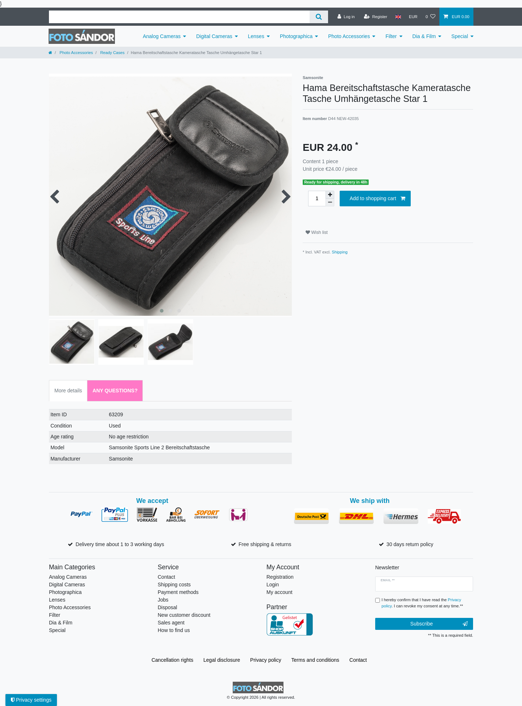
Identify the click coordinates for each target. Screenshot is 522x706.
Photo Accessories (349, 36)
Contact (166, 577)
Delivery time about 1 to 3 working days (120, 544)
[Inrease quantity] (330, 195)
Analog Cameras (162, 36)
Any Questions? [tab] (114, 390)
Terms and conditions (315, 660)
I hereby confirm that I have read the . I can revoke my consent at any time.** (422, 603)
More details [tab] (68, 390)
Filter (391, 36)
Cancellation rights (172, 660)
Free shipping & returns (265, 544)
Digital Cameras (214, 36)
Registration (280, 577)
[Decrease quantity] (330, 202)
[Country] (398, 17)
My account (279, 592)
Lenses (256, 36)
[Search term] (179, 17)
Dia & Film (424, 36)
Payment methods (178, 592)
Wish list (317, 232)
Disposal (167, 607)
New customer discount (184, 615)
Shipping (340, 252)
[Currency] (413, 17)
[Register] (376, 17)
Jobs (163, 600)
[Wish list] (430, 17)
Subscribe (439, 624)
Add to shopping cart (377, 198)
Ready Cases (111, 52)
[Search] (319, 17)
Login (272, 584)
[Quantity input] (317, 198)
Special (459, 36)
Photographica (296, 36)
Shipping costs (174, 584)
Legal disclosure (221, 660)
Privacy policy (265, 660)
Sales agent (171, 623)
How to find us (174, 630)
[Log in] (346, 17)
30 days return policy (409, 544)
